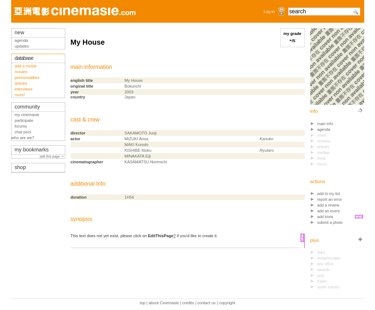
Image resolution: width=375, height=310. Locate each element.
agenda (323, 129)
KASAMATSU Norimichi (146, 162)
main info (325, 123)
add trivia (325, 216)
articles (21, 83)
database (24, 58)
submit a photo (330, 222)
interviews (24, 89)
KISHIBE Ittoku (138, 150)
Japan (130, 97)
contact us (206, 303)
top (143, 303)
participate (24, 120)
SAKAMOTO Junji (141, 133)
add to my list (328, 193)
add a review (328, 205)
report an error (329, 199)
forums (21, 126)
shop (20, 167)
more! (20, 95)
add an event (328, 211)
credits (188, 303)
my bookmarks (32, 149)
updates (22, 46)
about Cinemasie (163, 303)
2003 (129, 92)
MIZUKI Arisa (136, 139)
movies (21, 72)
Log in (269, 11)
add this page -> (52, 156)
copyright (227, 303)
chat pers (23, 132)
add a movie (26, 66)
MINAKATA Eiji (138, 156)
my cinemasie (27, 114)
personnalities (27, 77)
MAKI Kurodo (137, 144)
